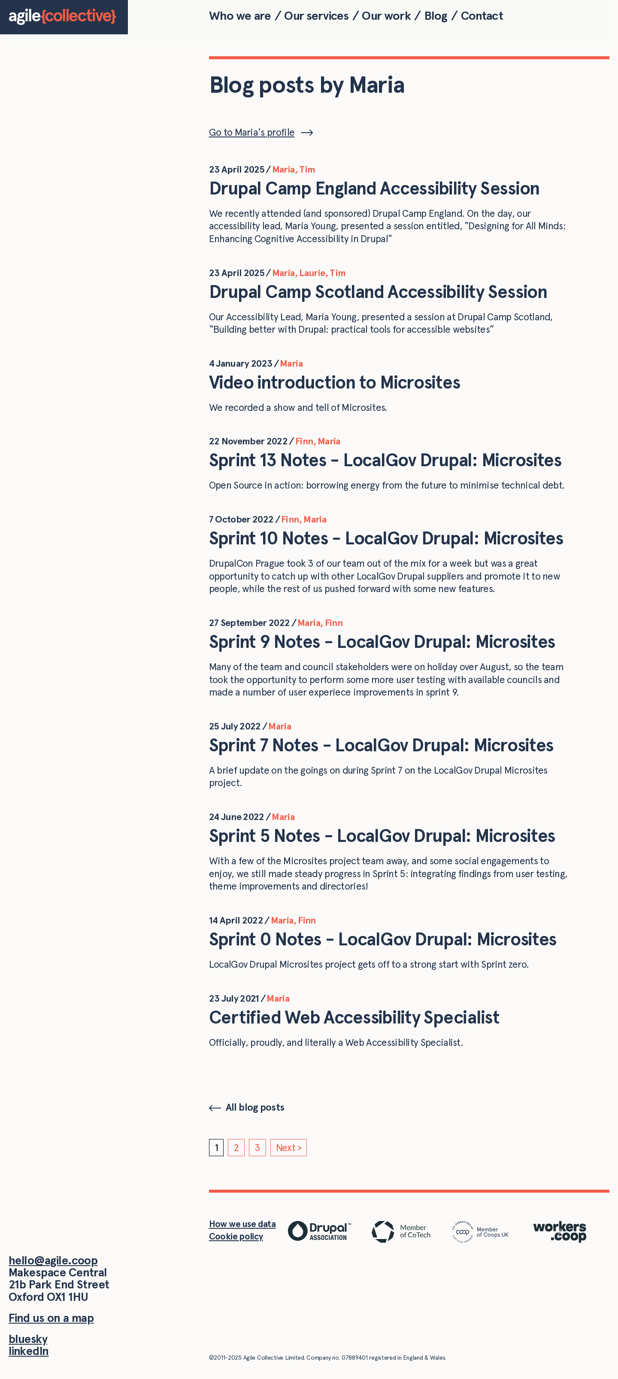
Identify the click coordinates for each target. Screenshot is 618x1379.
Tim (307, 169)
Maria (283, 169)
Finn (304, 441)
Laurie (312, 272)
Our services (316, 15)
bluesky (28, 1339)
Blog (436, 15)
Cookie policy (236, 1236)
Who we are (240, 15)
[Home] (64, 17)
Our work (386, 15)
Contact (482, 15)
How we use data (242, 1223)
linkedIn (29, 1351)
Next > (289, 1148)
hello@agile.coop (53, 1260)
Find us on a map (51, 1318)
